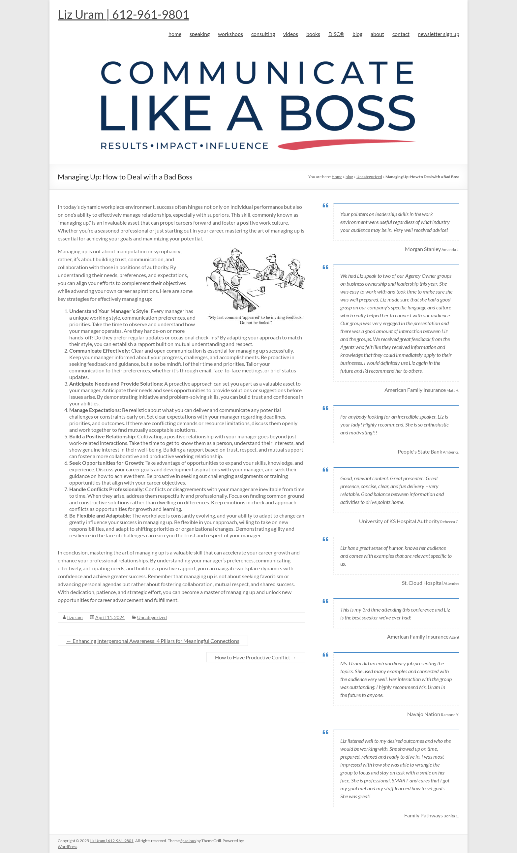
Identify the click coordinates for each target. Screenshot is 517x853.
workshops (230, 34)
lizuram (75, 617)
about (377, 34)
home (174, 34)
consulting (263, 34)
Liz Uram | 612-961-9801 (123, 14)
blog (357, 34)
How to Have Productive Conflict (255, 657)
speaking (200, 34)
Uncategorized (369, 176)
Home (337, 176)
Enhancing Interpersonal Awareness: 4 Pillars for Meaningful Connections (152, 641)
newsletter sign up (438, 34)
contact (401, 34)
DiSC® (336, 34)
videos (290, 34)
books (313, 34)
